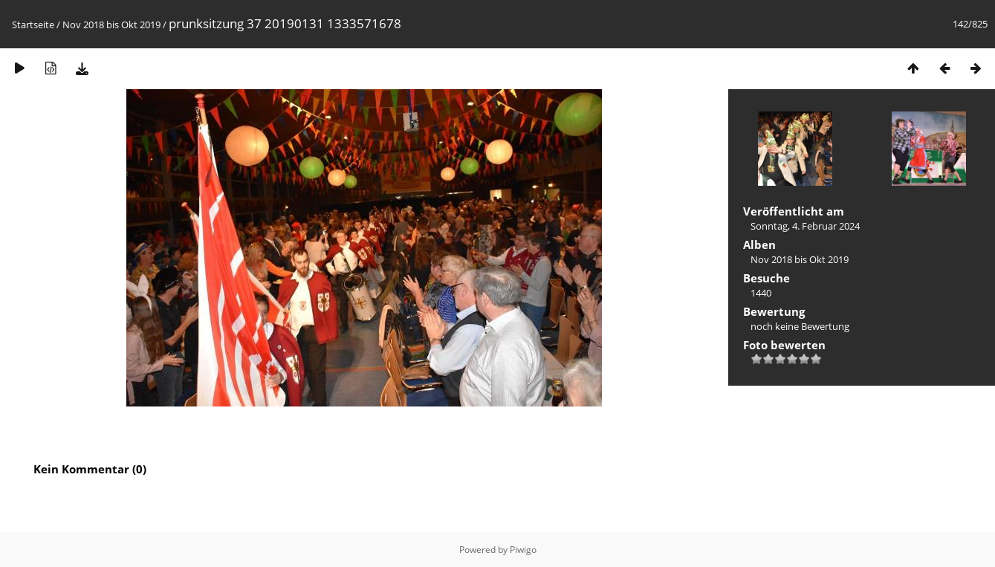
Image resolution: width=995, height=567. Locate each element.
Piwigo (523, 549)
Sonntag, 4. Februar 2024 (805, 226)
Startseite (33, 24)
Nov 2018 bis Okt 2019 (111, 24)
